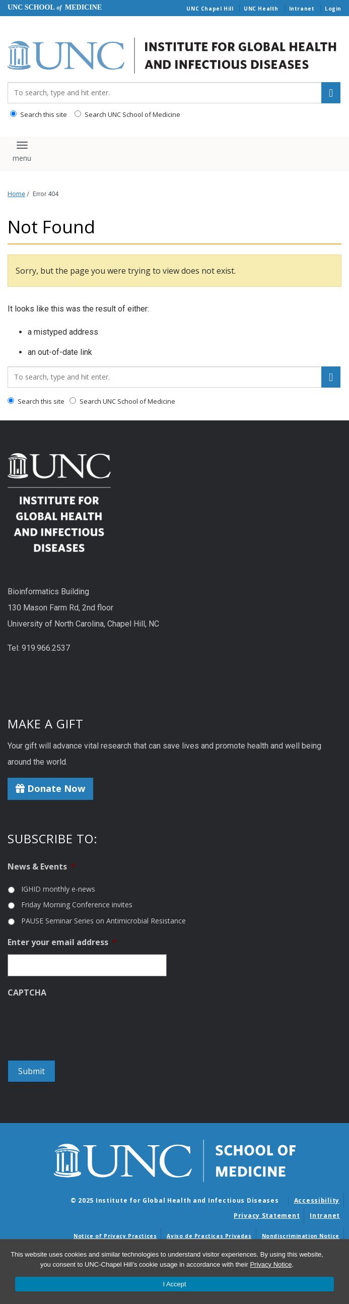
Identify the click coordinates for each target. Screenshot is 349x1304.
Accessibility (316, 1200)
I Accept (174, 1284)
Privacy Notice (271, 1264)
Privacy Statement (267, 1215)
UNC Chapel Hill (209, 8)
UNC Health (261, 8)
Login (333, 8)
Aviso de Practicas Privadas (209, 1235)
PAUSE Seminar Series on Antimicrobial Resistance (103, 920)
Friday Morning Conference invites (76, 904)
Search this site (38, 114)
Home (16, 194)
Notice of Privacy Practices (115, 1235)
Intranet (302, 8)
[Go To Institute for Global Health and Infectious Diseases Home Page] (174, 56)
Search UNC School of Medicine (127, 114)
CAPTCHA (27, 992)
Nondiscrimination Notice (300, 1235)
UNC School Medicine (55, 7)
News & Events (42, 866)
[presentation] (84, 1024)
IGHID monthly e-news (58, 889)
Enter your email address (62, 942)
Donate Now (50, 788)
